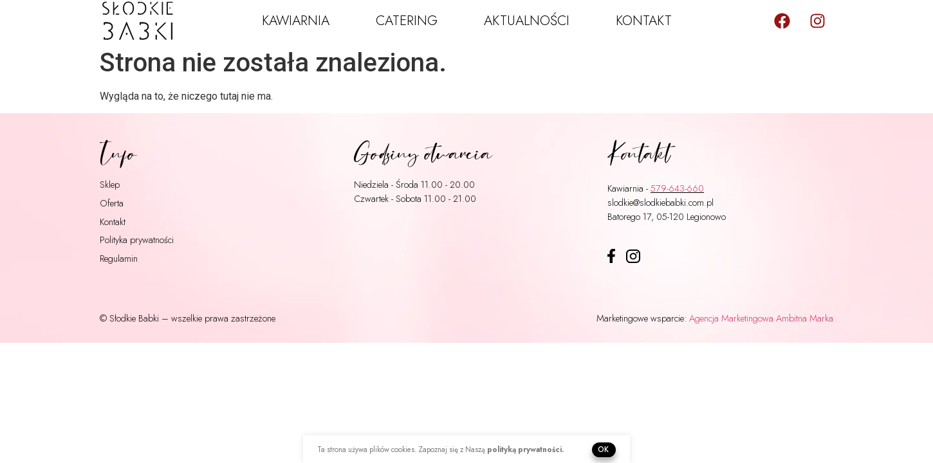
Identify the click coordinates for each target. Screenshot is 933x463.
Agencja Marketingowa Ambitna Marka (761, 318)
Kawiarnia (295, 20)
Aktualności (526, 20)
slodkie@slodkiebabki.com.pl (660, 202)
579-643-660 (677, 188)
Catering (407, 20)
